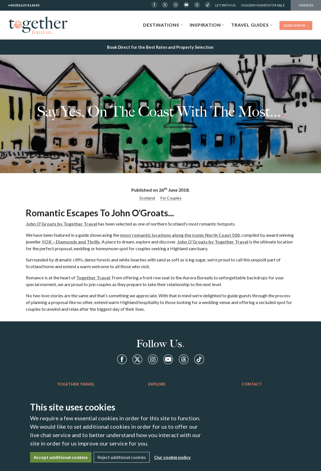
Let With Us (225, 5)
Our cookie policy (172, 457)
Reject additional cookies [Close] (121, 457)
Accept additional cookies (61, 457)
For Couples (171, 198)
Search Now (295, 25)
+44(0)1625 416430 (23, 5)
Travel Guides (251, 24)
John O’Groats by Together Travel (61, 223)
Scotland (147, 198)
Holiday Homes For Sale (263, 5)
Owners (306, 5)
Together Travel (93, 277)
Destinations (163, 24)
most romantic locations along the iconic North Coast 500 (180, 235)
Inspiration (207, 24)
